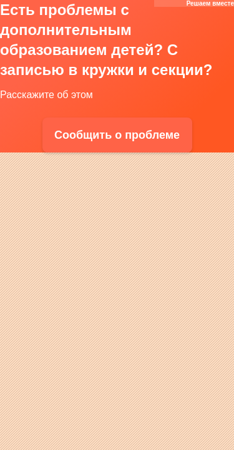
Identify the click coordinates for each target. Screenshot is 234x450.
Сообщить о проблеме (117, 135)
